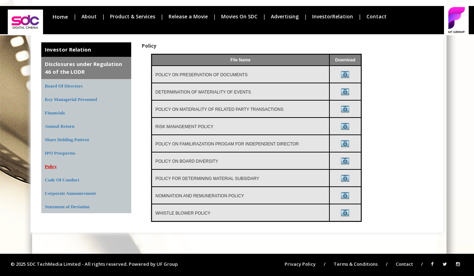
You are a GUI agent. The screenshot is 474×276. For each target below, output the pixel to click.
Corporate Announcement (70, 193)
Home (60, 16)
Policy (51, 166)
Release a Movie (188, 16)
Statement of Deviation (67, 206)
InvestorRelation (332, 16)
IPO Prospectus (60, 153)
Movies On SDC (239, 16)
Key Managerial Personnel (71, 99)
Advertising (285, 16)
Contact (376, 16)
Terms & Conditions (356, 264)
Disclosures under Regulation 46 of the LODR (83, 67)
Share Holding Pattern (67, 139)
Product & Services (132, 16)
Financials (55, 112)
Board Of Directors (64, 86)
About (89, 16)
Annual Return (59, 126)
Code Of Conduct (62, 179)
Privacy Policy (300, 264)
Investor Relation (68, 49)
